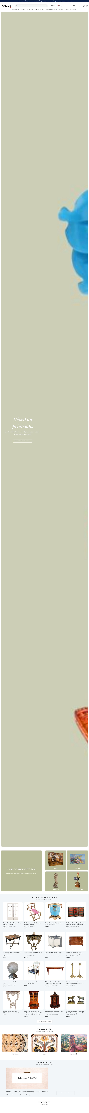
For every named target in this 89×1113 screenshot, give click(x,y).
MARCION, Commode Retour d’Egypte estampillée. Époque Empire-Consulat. (75, 953)
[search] (31, 5)
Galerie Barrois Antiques (71, 1014)
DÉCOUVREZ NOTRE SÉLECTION (22, 441)
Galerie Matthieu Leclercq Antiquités (11, 1012)
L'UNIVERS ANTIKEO (63, 9)
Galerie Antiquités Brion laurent (10, 955)
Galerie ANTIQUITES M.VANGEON (32, 1014)
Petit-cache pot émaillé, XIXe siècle (54, 923)
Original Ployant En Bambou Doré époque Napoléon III (32, 923)
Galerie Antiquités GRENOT (9, 985)
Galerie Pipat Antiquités (50, 924)
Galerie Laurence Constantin (9, 926)
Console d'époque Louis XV (10, 1011)
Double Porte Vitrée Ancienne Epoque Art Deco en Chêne (12, 923)
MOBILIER (22, 9)
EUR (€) (53, 5)
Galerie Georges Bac (70, 985)
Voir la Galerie (65, 1102)
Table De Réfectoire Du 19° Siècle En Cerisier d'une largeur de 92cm (54, 982)
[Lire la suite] (27, 1103)
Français (61, 5)
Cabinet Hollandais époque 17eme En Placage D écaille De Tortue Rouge (75, 923)
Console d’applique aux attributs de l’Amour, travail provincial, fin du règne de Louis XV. (34, 953)
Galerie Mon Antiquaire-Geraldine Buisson (75, 955)
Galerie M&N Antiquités (29, 955)
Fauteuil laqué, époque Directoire (32, 981)
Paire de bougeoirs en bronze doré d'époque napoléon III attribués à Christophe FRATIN (74, 982)
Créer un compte (77, 5)
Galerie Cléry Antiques (29, 983)
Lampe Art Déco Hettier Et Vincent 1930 (11, 982)
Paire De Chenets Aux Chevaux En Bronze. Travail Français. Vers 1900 (75, 1012)
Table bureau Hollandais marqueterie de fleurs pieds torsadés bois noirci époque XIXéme (12, 953)
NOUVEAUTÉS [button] (15, 9)
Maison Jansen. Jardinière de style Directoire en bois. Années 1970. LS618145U (53, 953)
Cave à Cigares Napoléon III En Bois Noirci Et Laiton (54, 1012)
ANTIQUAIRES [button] (73, 9)
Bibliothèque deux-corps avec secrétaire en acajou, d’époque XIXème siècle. (33, 1012)
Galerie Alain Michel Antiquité (51, 985)
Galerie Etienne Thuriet (29, 926)
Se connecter (68, 5)
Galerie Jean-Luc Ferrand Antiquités (53, 955)
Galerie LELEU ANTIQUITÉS (72, 926)
